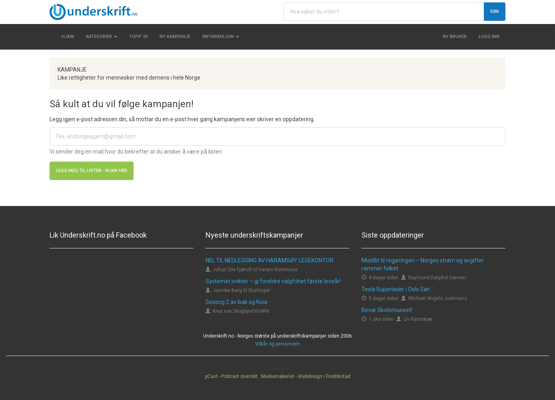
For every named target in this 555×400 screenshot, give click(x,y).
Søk (494, 11)
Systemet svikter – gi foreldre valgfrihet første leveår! (273, 281)
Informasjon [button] (220, 36)
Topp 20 (138, 36)
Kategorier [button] (101, 36)
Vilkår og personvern (277, 344)
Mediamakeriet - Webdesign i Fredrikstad (305, 376)
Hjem (68, 36)
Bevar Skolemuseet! (386, 310)
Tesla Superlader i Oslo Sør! (395, 289)
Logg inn (489, 36)
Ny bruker (455, 36)
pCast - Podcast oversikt (231, 376)
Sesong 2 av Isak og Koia (236, 302)
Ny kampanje (175, 36)
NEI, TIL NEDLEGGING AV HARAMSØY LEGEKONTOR (269, 260)
